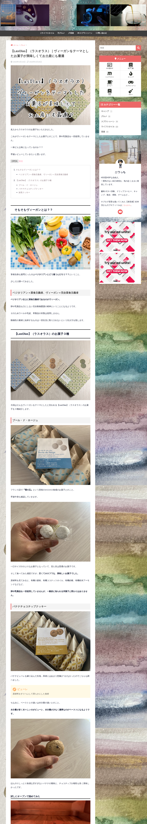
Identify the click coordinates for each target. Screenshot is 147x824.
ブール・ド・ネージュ (29, 185)
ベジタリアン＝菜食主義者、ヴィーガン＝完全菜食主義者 (45, 174)
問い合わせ (101, 33)
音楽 (71, 33)
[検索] (138, 48)
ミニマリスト (109, 74)
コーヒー (109, 83)
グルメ (61, 33)
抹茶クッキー (25, 192)
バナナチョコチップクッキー (32, 189)
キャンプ (130, 74)
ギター (130, 92)
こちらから (126, 206)
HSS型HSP (109, 66)
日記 (109, 92)
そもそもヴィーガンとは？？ (29, 170)
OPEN (14, 161)
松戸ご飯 (130, 66)
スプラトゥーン (84, 33)
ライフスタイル (47, 33)
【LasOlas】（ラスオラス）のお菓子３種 (35, 180)
